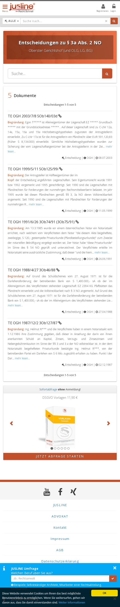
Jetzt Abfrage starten (60, 456)
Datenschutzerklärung (60, 561)
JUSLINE (60, 505)
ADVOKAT (60, 516)
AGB (60, 550)
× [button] (115, 567)
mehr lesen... (36, 204)
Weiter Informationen (72, 602)
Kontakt (60, 527)
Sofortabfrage (48, 389)
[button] (11, 423)
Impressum (60, 539)
